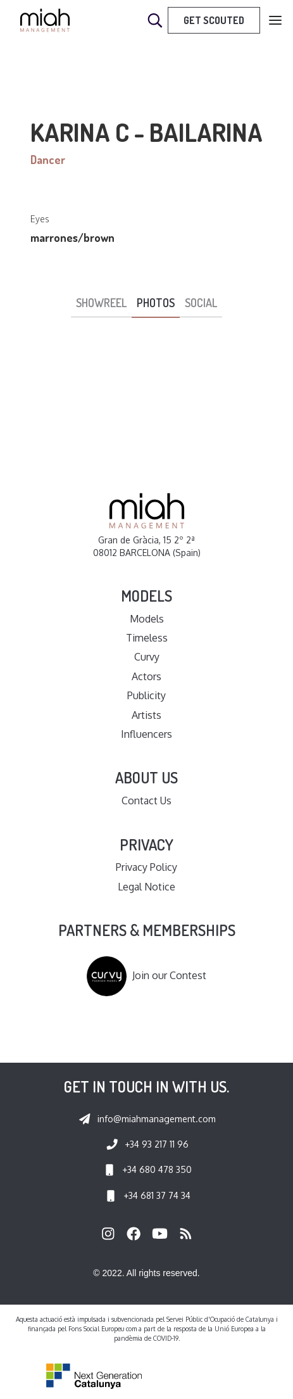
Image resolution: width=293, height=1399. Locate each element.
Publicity (146, 695)
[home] (45, 20)
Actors (146, 676)
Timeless (147, 637)
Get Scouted (214, 20)
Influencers (146, 734)
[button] (275, 20)
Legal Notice (146, 886)
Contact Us (146, 800)
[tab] (101, 303)
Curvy (146, 656)
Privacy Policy (146, 867)
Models (147, 618)
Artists (146, 715)
